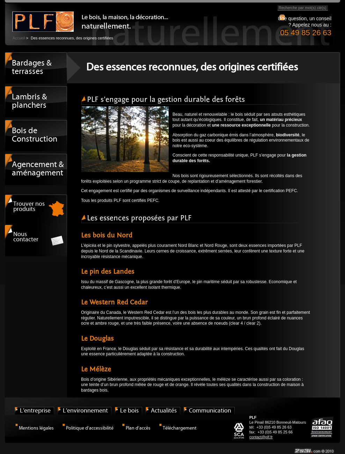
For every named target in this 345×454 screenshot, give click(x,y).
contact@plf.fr (261, 437)
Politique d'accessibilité (89, 428)
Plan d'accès (138, 428)
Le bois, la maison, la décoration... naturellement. (40, 19)
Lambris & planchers (29, 101)
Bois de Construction (34, 135)
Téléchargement (180, 428)
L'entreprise (35, 411)
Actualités (164, 411)
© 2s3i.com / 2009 (314, 451)
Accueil (19, 38)
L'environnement (85, 411)
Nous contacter (25, 237)
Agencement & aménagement (38, 169)
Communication (210, 411)
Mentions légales (36, 428)
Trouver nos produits (29, 207)
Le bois (129, 411)
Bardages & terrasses (32, 67)
